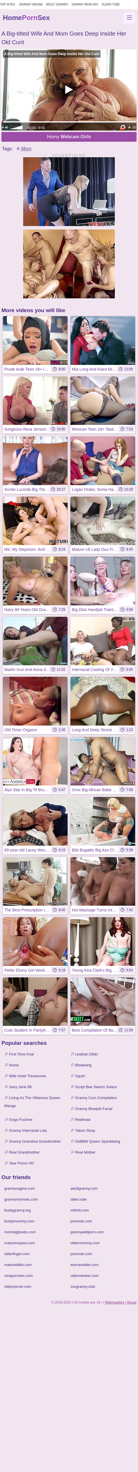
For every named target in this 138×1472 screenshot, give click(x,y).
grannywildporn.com (87, 1232)
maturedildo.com (18, 1265)
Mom (23, 148)
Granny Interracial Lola (25, 1130)
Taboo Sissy (82, 1130)
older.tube (78, 1199)
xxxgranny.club (82, 1286)
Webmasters (114, 1302)
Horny (69, 136)
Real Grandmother (22, 1152)
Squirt (77, 1076)
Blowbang (81, 1065)
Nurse (11, 1065)
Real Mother (82, 1152)
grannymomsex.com (21, 1199)
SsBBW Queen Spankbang (95, 1141)
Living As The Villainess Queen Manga (32, 1102)
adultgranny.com (84, 1188)
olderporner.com (17, 1286)
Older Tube (111, 4)
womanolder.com (84, 1265)
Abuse (132, 1302)
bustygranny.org (17, 1210)
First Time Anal (19, 1054)
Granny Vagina (31, 4)
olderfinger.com (17, 1254)
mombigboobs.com (20, 1232)
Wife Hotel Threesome (25, 1076)
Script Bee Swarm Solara (93, 1087)
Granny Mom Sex (85, 4)
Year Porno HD (19, 1163)
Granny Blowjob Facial (91, 1109)
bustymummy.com (19, 1221)
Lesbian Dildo (84, 1054)
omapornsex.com (18, 1275)
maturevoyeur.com (19, 1243)
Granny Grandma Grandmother (32, 1141)
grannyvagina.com (19, 1188)
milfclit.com (79, 1210)
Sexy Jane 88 (17, 1087)
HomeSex (26, 18)
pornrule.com (81, 1221)
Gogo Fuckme (18, 1119)
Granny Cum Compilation (93, 1098)
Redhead (80, 1119)
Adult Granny (57, 4)
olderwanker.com (84, 1275)
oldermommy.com (85, 1243)
